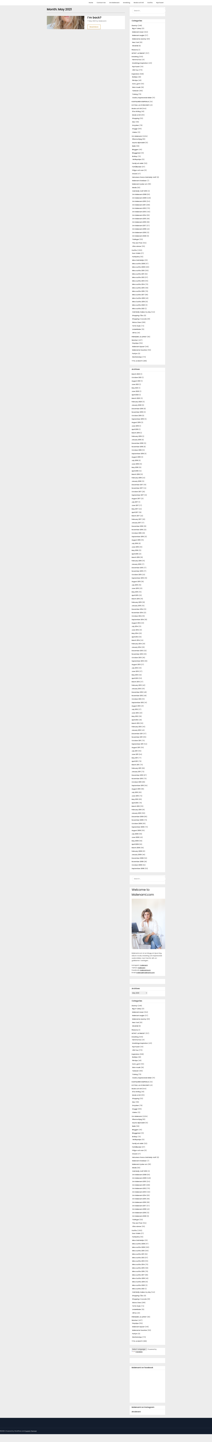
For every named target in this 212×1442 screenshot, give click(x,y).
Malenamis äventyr (139, 39)
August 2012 (136, 706)
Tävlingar (135, 239)
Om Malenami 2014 (139, 215)
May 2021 (135, 388)
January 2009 (137, 855)
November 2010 (137, 778)
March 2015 (136, 599)
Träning (135, 94)
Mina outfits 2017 (138, 295)
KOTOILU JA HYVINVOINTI (140, 105)
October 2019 (137, 415)
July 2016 (135, 543)
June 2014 (135, 630)
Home (91, 3)
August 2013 (136, 664)
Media (134, 187)
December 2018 (137, 443)
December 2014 (137, 609)
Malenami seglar (138, 35)
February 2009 (137, 851)
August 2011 (136, 747)
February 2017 (137, 519)
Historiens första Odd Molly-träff (144, 177)
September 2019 (138, 419)
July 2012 (135, 709)
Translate (137, 1352)
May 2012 (135, 716)
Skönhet (135, 340)
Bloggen (135, 149)
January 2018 (136, 481)
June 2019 (135, 426)
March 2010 (136, 806)
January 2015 (136, 606)
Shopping (135, 118)
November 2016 (137, 530)
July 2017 (135, 502)
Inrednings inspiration (140, 63)
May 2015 (135, 592)
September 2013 (138, 661)
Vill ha (134, 333)
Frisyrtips (135, 343)
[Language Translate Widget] (139, 1349)
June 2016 (135, 547)
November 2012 (137, 695)
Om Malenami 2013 (139, 212)
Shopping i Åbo (137, 315)
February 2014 (137, 644)
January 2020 (136, 405)
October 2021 (136, 377)
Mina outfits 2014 (138, 284)
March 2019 (136, 433)
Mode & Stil (136, 115)
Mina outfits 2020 (138, 305)
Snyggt (134, 129)
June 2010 (135, 796)
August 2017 (136, 498)
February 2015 (137, 602)
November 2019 (137, 412)
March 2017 (136, 516)
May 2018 (135, 467)
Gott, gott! (136, 84)
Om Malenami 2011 (139, 205)
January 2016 (136, 564)
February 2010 (137, 810)
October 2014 (137, 616)
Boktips (135, 77)
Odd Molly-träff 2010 (139, 191)
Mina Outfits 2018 (138, 298)
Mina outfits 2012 (138, 277)
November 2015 (137, 571)
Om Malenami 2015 (139, 219)
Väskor (134, 132)
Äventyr (134, 25)
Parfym (134, 353)
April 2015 (135, 595)
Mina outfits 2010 (138, 270)
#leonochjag (137, 139)
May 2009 (135, 841)
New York (135, 42)
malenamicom (145, 970)
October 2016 (137, 533)
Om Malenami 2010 (139, 201)
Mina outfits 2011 (138, 274)
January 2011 (136, 772)
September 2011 (137, 744)
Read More (87, 27)
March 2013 (136, 682)
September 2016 (138, 536)
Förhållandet (137, 167)
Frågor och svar (138, 170)
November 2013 (137, 654)
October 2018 (137, 450)
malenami (144, 965)
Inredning (126, 3)
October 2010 (137, 782)
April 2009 (135, 844)
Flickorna (135, 50)
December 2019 (137, 409)
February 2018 (137, 478)
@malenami (136, 1411)
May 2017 (135, 509)
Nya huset (160, 3)
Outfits (150, 3)
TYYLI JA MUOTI (137, 361)
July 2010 (135, 792)
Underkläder (136, 329)
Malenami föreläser (139, 181)
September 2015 (138, 578)
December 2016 (137, 526)
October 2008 (137, 865)
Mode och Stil (139, 3)
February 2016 (137, 561)
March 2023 (136, 374)
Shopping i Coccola (139, 319)
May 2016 (135, 550)
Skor (133, 122)
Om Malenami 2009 (139, 198)
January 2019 (136, 440)
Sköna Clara (136, 322)
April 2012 (135, 720)
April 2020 (135, 395)
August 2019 (136, 422)
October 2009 (137, 823)
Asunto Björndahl (138, 143)
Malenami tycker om (139, 184)
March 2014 (136, 640)
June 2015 (135, 588)
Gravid (134, 174)
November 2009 (137, 820)
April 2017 (135, 512)
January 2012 (136, 730)
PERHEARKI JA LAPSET (139, 337)
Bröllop (134, 156)
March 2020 (136, 398)
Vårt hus (135, 70)
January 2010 (136, 813)
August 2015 (136, 581)
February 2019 (137, 436)
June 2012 (135, 713)
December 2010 (137, 775)
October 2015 (137, 575)
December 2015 (137, 568)
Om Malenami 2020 (139, 236)
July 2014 (135, 626)
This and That (137, 243)
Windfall (135, 46)
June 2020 (135, 391)
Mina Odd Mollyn (138, 260)
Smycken (135, 125)
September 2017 (138, 495)
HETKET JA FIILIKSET (138, 53)
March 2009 (136, 848)
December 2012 (137, 692)
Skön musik (136, 87)
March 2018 (136, 474)
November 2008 (137, 861)
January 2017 (136, 523)
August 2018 (136, 457)
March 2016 (136, 557)
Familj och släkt (137, 163)
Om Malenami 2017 (139, 225)
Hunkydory (136, 257)
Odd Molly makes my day (141, 312)
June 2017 (135, 505)
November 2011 (137, 737)
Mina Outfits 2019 (138, 302)
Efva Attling (136, 111)
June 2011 (135, 754)
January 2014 (136, 647)
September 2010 (138, 785)
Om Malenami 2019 (139, 232)
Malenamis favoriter (139, 350)
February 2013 (137, 685)
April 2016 (135, 554)
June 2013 (135, 671)
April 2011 (135, 761)
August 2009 (136, 830)
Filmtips (135, 80)
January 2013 (136, 689)
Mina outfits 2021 (138, 308)
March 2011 (135, 765)
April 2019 (135, 429)
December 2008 (138, 858)
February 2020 (137, 402)
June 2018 (135, 464)
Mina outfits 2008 (138, 264)
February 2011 (136, 768)
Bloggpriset (136, 153)
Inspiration (135, 74)
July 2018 (135, 460)
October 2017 (137, 492)
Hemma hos (136, 60)
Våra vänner (136, 246)
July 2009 (135, 834)
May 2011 (135, 758)
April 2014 (135, 637)
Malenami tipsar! (138, 346)
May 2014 (135, 633)
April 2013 (135, 678)
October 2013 (137, 657)
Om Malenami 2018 (139, 229)
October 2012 (136, 699)
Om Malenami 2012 (139, 208)
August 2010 (136, 789)
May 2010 (135, 799)
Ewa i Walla (136, 253)
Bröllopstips (137, 159)
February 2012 (137, 727)
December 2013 (137, 651)
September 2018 (138, 454)
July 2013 (135, 668)
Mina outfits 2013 (138, 281)
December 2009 (138, 816)
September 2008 (138, 868)
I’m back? (88, 18)
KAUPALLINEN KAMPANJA (140, 101)
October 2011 (136, 740)
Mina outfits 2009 (138, 267)
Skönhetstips (137, 357)
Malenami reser (138, 32)
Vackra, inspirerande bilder (142, 98)
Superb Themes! (31, 1431)
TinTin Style (136, 326)
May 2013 (135, 675)
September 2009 (138, 827)
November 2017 (137, 488)
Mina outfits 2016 (138, 291)
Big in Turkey (136, 28)
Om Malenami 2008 (139, 194)
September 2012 (138, 702)
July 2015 (135, 585)
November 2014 (137, 613)
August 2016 (136, 540)
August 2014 (136, 623)
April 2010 (135, 803)
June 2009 (135, 837)
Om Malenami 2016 (139, 222)
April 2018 (135, 471)
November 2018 (137, 447)
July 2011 (135, 751)
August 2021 (136, 381)
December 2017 (137, 485)
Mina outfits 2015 (138, 288)
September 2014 (138, 619)
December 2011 (137, 734)
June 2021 (135, 384)
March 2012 (136, 723)
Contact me (101, 3)
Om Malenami (114, 3)
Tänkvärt (135, 91)
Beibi (134, 146)
